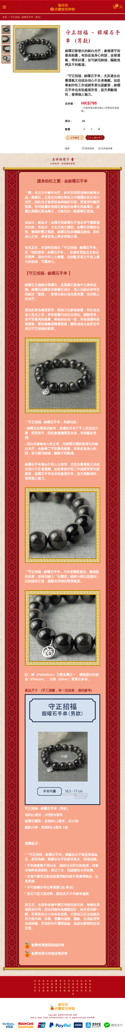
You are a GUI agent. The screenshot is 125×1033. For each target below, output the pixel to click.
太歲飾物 (52, 985)
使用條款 (77, 985)
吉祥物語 (43, 985)
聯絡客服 (90, 985)
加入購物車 (95, 137)
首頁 (4, 17)
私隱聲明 (81, 985)
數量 (67, 129)
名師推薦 (48, 985)
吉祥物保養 (105, 148)
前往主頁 (39, 985)
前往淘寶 (35, 985)
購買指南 (88, 148)
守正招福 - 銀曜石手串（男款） (26, 17)
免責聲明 (86, 985)
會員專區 (60, 985)
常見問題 (69, 985)
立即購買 (74, 137)
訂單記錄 (64, 985)
